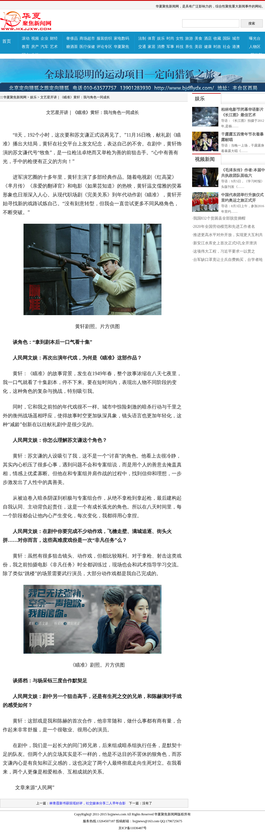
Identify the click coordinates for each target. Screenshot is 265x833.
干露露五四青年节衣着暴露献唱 (242, 137)
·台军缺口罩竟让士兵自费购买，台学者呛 (227, 260)
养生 (189, 47)
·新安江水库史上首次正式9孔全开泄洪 (224, 243)
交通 (142, 47)
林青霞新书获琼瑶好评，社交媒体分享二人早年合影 (87, 803)
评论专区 (104, 47)
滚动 (26, 38)
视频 (35, 38)
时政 (217, 47)
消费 (161, 47)
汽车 (44, 47)
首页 (6, 41)
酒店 (208, 38)
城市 (236, 38)
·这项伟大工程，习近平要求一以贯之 (223, 251)
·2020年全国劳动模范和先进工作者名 (223, 227)
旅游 (189, 38)
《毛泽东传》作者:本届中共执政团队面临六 (243, 173)
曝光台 (255, 38)
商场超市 (87, 38)
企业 (44, 38)
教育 (26, 47)
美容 (198, 47)
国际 (226, 38)
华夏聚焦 (121, 47)
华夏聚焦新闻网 (14, 97)
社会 (226, 47)
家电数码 (121, 38)
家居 (151, 47)
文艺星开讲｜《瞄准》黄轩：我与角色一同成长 (75, 97)
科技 (180, 47)
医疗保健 (87, 47)
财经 (54, 38)
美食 (198, 38)
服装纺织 (104, 38)
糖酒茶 (72, 47)
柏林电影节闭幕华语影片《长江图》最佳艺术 (242, 112)
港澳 (236, 47)
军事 (170, 47)
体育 (151, 38)
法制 (142, 38)
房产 (35, 47)
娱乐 (161, 38)
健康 (208, 47)
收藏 (217, 38)
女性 (180, 38)
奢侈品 (72, 38)
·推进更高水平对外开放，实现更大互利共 (227, 235)
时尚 (170, 38)
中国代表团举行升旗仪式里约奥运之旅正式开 (242, 197)
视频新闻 (205, 159)
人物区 (255, 47)
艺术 (54, 47)
